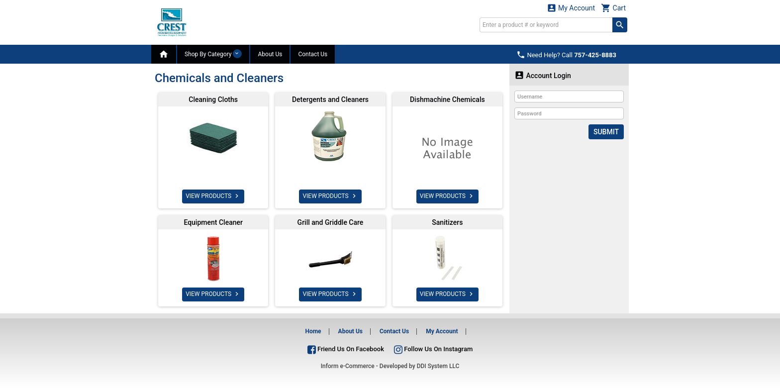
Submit (606, 132)
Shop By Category (213, 53)
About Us (270, 54)
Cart (613, 7)
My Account (571, 7)
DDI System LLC (438, 366)
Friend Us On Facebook (345, 349)
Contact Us (312, 54)
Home (313, 331)
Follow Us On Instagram (433, 349)
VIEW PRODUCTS (213, 196)
